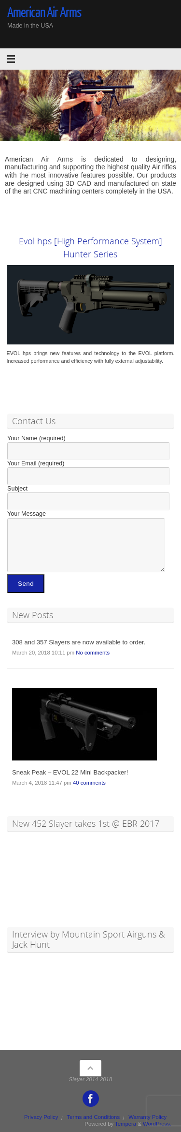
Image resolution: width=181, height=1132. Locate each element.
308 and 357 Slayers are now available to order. (78, 642)
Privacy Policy (41, 1117)
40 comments (89, 783)
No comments (93, 652)
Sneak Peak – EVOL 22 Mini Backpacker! (70, 772)
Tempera (125, 1124)
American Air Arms (44, 12)
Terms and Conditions (93, 1117)
